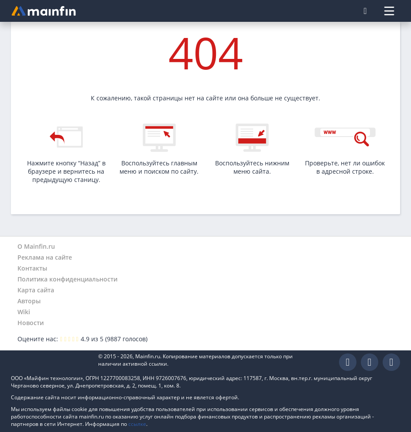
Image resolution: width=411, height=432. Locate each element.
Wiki (23, 312)
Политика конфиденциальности (67, 279)
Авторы (29, 301)
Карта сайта (35, 290)
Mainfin (50, 362)
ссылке (137, 424)
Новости (30, 323)
